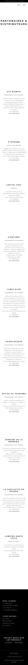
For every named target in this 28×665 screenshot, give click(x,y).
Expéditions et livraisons (9, 623)
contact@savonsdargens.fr (10, 610)
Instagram (19, 642)
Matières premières (7, 620)
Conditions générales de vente (14, 656)
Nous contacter (6, 625)
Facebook (8, 642)
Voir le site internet (14, 113)
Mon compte (6, 618)
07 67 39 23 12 (7, 607)
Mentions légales (14, 653)
